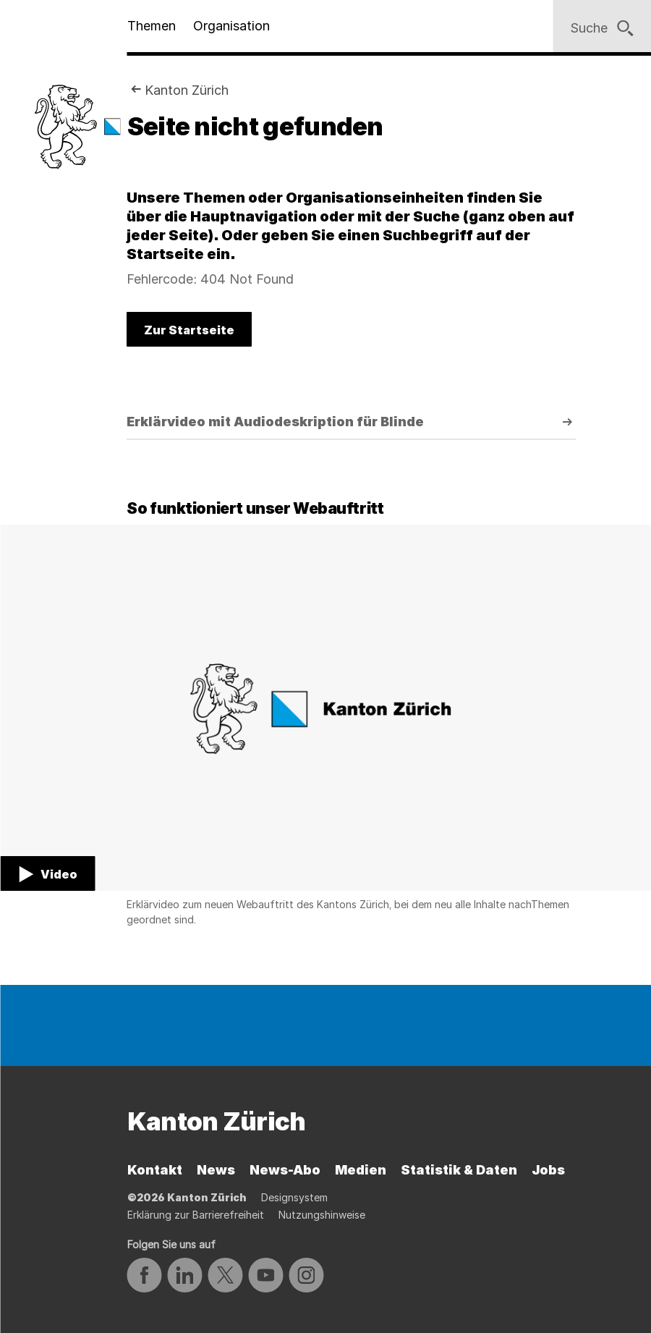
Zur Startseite (189, 330)
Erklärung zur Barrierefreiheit (195, 1215)
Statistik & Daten (459, 1169)
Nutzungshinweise (321, 1215)
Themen (151, 25)
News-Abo (285, 1169)
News (216, 1169)
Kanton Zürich (187, 90)
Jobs (548, 1169)
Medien (360, 1169)
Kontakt (154, 1169)
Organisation (231, 25)
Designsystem (294, 1197)
